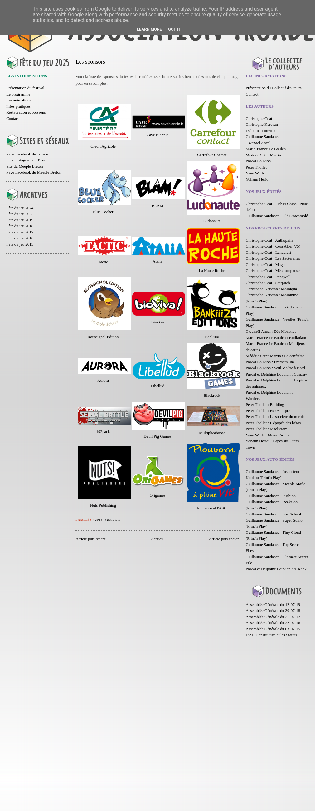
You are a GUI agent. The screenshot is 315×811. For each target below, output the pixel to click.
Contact (12, 118)
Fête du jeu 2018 (19, 226)
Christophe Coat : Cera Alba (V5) (273, 246)
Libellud (157, 385)
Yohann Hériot (257, 179)
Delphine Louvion (260, 130)
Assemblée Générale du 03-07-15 (273, 629)
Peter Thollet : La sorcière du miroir (275, 416)
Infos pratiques (18, 106)
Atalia (157, 261)
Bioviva (157, 322)
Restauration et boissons (26, 112)
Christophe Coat (259, 118)
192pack (103, 431)
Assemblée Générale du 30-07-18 (273, 610)
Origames (158, 495)
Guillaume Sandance (262, 136)
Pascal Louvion (258, 161)
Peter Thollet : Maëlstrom (267, 428)
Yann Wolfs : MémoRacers (267, 435)
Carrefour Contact (211, 154)
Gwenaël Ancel (258, 142)
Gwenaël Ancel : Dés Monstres (271, 331)
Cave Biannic (157, 134)
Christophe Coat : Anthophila (269, 240)
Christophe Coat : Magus (266, 264)
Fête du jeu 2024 (19, 207)
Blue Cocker (103, 211)
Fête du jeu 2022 (19, 213)
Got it (174, 29)
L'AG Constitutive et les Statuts (271, 634)
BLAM (157, 206)
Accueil (157, 539)
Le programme (18, 94)
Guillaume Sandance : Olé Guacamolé (277, 216)
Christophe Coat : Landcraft (268, 252)
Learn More (149, 29)
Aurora (103, 380)
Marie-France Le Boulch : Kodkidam (276, 337)
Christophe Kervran (262, 124)
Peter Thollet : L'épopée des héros (273, 422)
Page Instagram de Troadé (27, 160)
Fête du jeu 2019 (19, 220)
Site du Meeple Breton (24, 166)
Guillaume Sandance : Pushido (271, 496)
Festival (113, 519)
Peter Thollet (256, 167)
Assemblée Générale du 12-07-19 (273, 604)
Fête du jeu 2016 (19, 238)
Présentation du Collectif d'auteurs (274, 88)
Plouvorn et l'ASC (212, 508)
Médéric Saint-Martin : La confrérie (275, 355)
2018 (99, 519)
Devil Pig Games (158, 436)
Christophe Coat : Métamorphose (273, 270)
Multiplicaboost (212, 432)
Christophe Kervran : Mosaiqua (271, 289)
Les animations (18, 100)
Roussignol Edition (103, 336)
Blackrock (212, 395)
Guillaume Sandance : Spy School (273, 514)
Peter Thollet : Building (265, 404)
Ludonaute (212, 221)
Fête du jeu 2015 (19, 244)
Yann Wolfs (255, 173)
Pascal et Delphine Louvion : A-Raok (276, 569)
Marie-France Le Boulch (266, 148)
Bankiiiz (212, 336)
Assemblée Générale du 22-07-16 (273, 622)
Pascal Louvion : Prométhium (270, 362)
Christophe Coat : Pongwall (268, 276)
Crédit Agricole (103, 146)
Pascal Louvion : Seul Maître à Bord (275, 368)
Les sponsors (90, 62)
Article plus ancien (224, 539)
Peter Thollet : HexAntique (268, 410)
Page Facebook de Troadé (27, 154)
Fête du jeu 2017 (19, 232)
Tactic (103, 261)
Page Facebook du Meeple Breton (33, 172)
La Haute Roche (212, 270)
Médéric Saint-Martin (263, 155)
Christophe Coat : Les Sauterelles (273, 258)
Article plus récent (90, 539)
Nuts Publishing (103, 505)
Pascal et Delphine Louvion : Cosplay (276, 374)
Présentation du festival (25, 88)
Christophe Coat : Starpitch (268, 282)
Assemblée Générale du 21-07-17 (273, 616)
